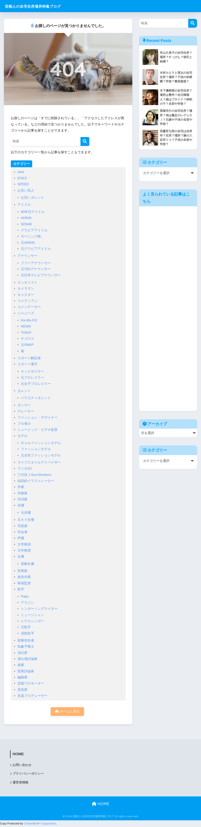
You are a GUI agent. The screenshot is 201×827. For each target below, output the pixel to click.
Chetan (28, 823)
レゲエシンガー (32, 621)
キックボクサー (32, 371)
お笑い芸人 (25, 190)
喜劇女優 (27, 564)
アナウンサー (27, 256)
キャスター (25, 295)
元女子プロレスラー (36, 384)
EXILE (22, 178)
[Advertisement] (168, 309)
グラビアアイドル (34, 230)
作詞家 (22, 499)
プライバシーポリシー (28, 774)
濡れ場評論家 (27, 659)
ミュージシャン (32, 615)
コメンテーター (29, 307)
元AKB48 (28, 242)
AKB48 (26, 218)
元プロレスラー (32, 377)
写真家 (22, 526)
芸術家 (22, 690)
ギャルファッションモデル (41, 443)
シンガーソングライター (39, 609)
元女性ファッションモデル (41, 455)
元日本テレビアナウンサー (41, 275)
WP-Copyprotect (46, 823)
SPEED (23, 184)
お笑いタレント (32, 197)
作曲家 (22, 493)
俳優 (20, 505)
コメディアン (27, 301)
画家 (20, 665)
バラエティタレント (36, 398)
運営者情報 (20, 783)
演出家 (22, 653)
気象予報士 (25, 646)
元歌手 (26, 627)
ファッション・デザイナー (37, 417)
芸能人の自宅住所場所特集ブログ (40, 6)
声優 (20, 538)
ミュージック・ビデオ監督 (37, 430)
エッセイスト (27, 282)
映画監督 (24, 583)
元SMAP (27, 345)
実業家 (22, 571)
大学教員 (24, 544)
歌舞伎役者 (25, 640)
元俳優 (26, 512)
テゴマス (27, 339)
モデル (22, 436)
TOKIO (26, 332)
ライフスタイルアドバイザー (39, 462)
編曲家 (22, 677)
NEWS (26, 326)
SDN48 (26, 224)
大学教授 (24, 550)
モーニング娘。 (32, 236)
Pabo (25, 596)
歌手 (20, 589)
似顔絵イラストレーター (35, 481)
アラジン (27, 602)
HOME (100, 804)
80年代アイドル (33, 212)
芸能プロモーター (30, 683)
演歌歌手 (27, 633)
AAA (20, 172)
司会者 (22, 532)
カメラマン (25, 288)
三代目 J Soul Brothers (34, 475)
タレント (24, 391)
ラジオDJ (24, 468)
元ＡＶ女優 (25, 520)
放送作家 (24, 577)
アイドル (24, 204)
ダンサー (24, 405)
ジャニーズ (25, 313)
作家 (20, 487)
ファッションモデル (36, 449)
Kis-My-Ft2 (29, 320)
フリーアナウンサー (36, 263)
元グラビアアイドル (36, 249)
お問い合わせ (22, 765)
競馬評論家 (25, 671)
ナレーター (25, 411)
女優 (20, 556)
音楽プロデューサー (32, 696)
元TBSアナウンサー (36, 269)
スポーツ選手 (27, 364)
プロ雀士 (24, 423)
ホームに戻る (67, 711)
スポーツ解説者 (29, 358)
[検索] (84, 141)
